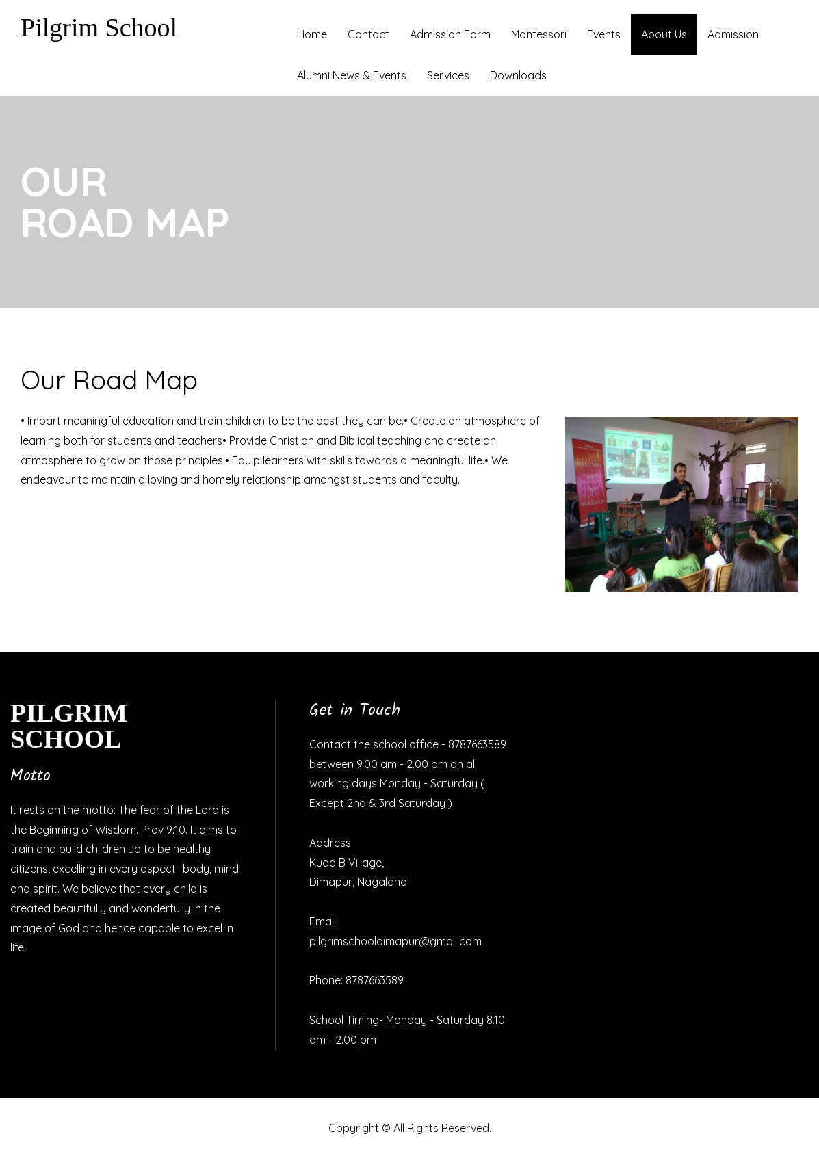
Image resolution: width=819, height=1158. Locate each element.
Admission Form (450, 34)
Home (312, 34)
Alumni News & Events (351, 75)
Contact (368, 34)
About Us (664, 34)
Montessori (539, 34)
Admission (733, 34)
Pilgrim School (99, 27)
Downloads (518, 75)
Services (448, 75)
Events (604, 34)
